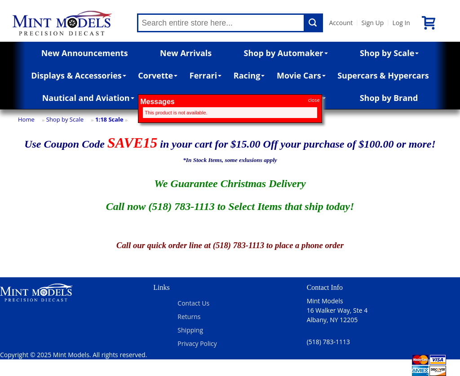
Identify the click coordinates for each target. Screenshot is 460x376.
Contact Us (193, 303)
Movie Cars (301, 75)
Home (26, 119)
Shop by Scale (389, 53)
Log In (401, 22)
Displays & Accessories (78, 75)
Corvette (157, 75)
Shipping (190, 330)
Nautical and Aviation (88, 97)
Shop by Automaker (286, 53)
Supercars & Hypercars (383, 75)
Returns (188, 316)
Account (341, 22)
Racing (249, 75)
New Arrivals (186, 53)
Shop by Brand (389, 97)
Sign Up (372, 22)
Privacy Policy (197, 343)
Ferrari (205, 75)
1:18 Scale (109, 119)
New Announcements (84, 53)
